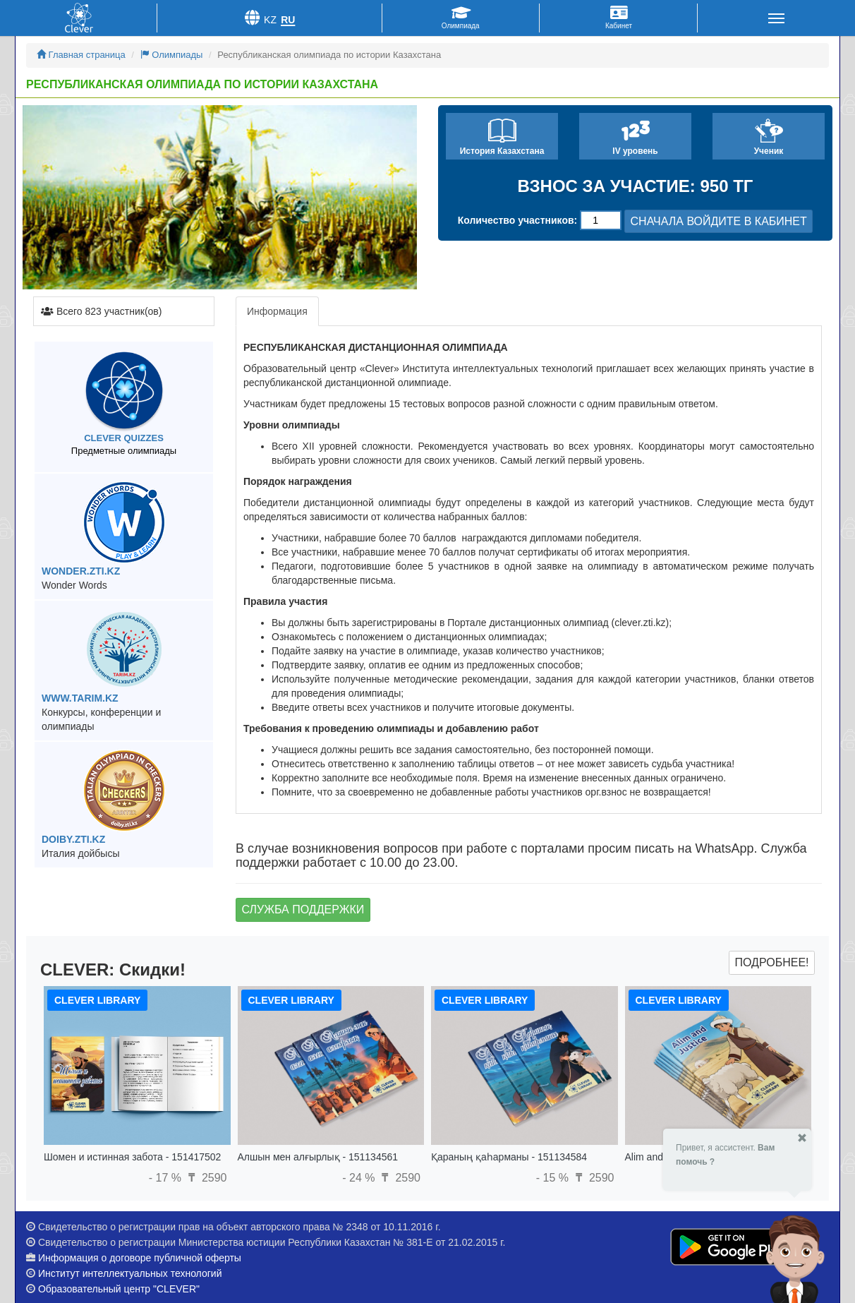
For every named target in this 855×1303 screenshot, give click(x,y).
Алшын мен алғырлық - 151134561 (318, 1157)
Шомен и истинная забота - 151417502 (132, 1157)
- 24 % (360, 1178)
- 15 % (554, 1178)
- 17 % (167, 1178)
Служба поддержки (303, 909)
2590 (205, 1178)
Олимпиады (171, 54)
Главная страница (81, 54)
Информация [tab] (277, 311)
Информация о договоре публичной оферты (139, 1257)
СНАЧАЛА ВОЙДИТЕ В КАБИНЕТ (719, 221)
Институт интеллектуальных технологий (130, 1273)
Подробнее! (771, 962)
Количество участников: (518, 220)
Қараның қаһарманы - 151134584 (509, 1157)
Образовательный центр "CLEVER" (119, 1289)
